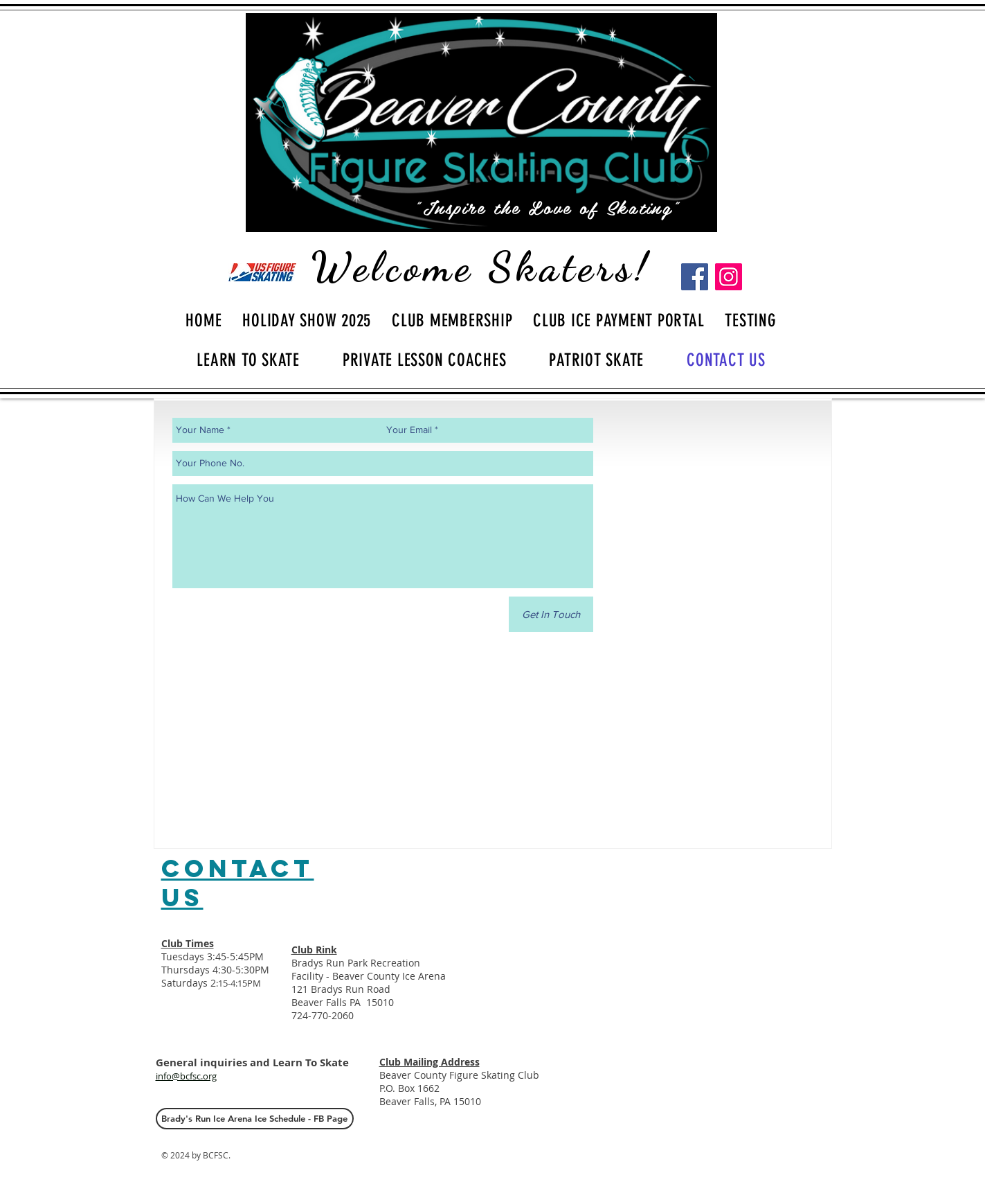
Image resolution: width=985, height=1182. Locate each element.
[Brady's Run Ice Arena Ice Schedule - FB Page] (255, 1118)
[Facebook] (694, 276)
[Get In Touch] (551, 614)
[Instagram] (728, 276)
